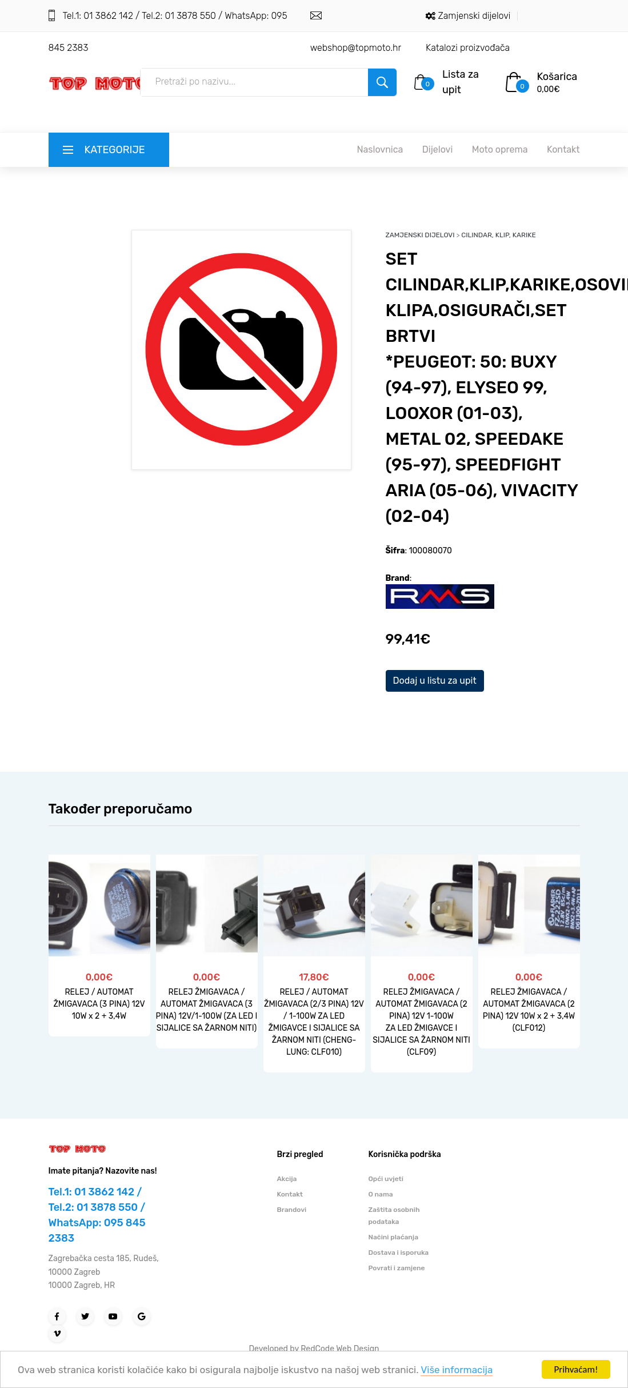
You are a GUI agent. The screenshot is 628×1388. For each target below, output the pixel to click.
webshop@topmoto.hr (355, 47)
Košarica (557, 76)
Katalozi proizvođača (468, 47)
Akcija (287, 1179)
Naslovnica (380, 149)
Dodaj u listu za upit (435, 680)
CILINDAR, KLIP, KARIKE (498, 235)
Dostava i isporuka (399, 1253)
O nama (381, 1194)
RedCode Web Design (340, 1349)
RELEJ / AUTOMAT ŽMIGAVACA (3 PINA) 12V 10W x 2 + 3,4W (99, 1004)
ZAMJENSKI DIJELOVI (420, 235)
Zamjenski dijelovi (474, 15)
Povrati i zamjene (397, 1268)
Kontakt (563, 149)
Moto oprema (500, 149)
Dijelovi (437, 149)
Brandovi (292, 1210)
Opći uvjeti (386, 1179)
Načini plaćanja (394, 1237)
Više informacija (457, 1369)
